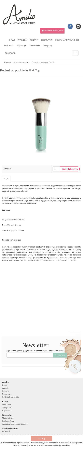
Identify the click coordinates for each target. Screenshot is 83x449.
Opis (6, 178)
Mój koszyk (21, 46)
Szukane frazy (8, 421)
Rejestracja (7, 410)
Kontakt (34, 40)
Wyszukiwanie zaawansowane (14, 424)
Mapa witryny (7, 418)
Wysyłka (22, 40)
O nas (12, 40)
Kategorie (10, 53)
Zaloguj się (47, 46)
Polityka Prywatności (67, 40)
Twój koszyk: (52, 31)
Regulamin (46, 40)
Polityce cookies (63, 445)
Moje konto (9, 46)
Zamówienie (35, 46)
